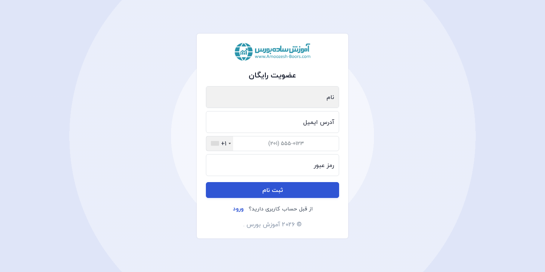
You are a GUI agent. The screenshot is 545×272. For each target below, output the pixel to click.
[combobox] (219, 143)
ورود (238, 208)
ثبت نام (272, 190)
